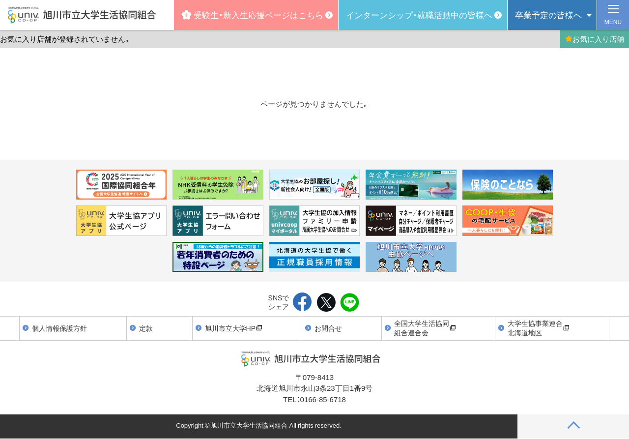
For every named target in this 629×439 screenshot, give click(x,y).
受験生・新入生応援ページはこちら (252, 14)
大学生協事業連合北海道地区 (539, 328)
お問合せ (328, 328)
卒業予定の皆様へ (548, 14)
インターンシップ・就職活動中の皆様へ (419, 14)
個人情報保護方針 (59, 328)
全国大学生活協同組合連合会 (425, 328)
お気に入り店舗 (594, 38)
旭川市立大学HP (233, 328)
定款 (146, 328)
